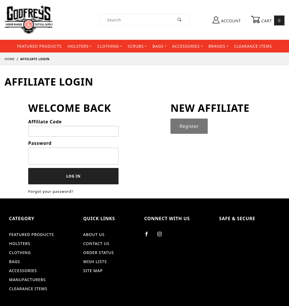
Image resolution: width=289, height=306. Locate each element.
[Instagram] (162, 236)
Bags (159, 46)
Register (189, 126)
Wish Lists (95, 261)
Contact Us (96, 243)
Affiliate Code (45, 122)
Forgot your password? (50, 191)
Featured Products (39, 46)
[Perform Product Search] (179, 19)
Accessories (187, 46)
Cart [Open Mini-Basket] (267, 20)
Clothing (109, 46)
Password (40, 143)
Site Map (93, 270)
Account (227, 19)
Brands (218, 46)
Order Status (98, 252)
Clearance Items (253, 46)
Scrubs (137, 46)
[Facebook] (149, 236)
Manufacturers (27, 279)
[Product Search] (135, 19)
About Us (94, 234)
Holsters (79, 46)
